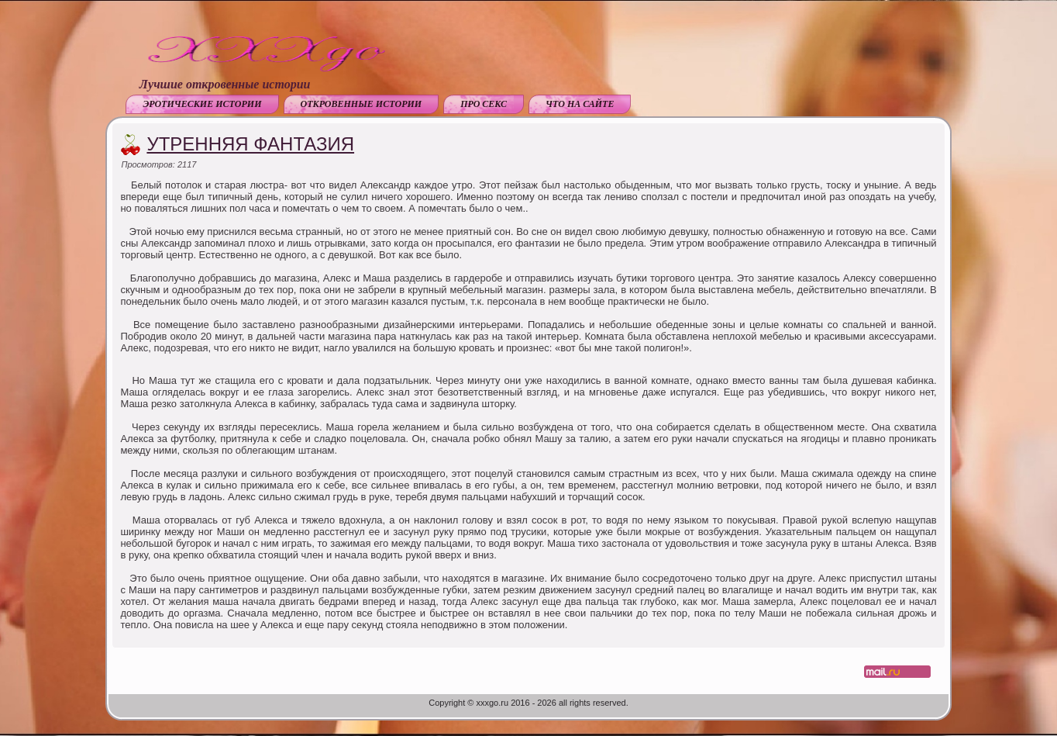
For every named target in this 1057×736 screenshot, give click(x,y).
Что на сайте (580, 103)
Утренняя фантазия (250, 143)
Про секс (483, 103)
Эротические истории (202, 103)
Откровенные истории (361, 103)
